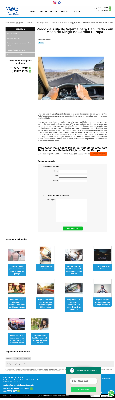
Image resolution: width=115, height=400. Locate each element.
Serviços (64, 11)
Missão (53, 11)
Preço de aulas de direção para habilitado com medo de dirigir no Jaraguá (17, 303)
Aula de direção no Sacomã (45, 268)
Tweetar (41, 43)
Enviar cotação (72, 228)
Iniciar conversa (83, 389)
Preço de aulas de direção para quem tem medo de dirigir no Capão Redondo (17, 339)
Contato (76, 11)
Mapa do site (106, 378)
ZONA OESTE (18, 359)
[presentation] (57, 189)
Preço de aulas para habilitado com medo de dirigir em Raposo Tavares (74, 270)
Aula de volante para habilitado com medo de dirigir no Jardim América (40, 339)
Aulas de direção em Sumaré (102, 268)
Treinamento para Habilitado (15, 55)
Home (32, 11)
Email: (70, 176)
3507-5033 (11, 388)
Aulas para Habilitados (14, 38)
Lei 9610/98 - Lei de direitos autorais (51, 370)
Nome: (70, 171)
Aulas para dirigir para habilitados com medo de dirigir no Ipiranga (17, 270)
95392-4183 (103, 10)
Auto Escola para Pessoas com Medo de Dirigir (20, 44)
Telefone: (69, 181)
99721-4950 (103, 7)
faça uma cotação (98, 154)
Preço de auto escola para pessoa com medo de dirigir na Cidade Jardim (45, 303)
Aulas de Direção (12, 33)
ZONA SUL (27, 359)
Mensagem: (67, 210)
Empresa (43, 11)
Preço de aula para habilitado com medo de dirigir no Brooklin (102, 302)
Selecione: (9, 359)
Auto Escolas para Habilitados (16, 50)
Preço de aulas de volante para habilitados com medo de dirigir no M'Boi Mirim (74, 304)
